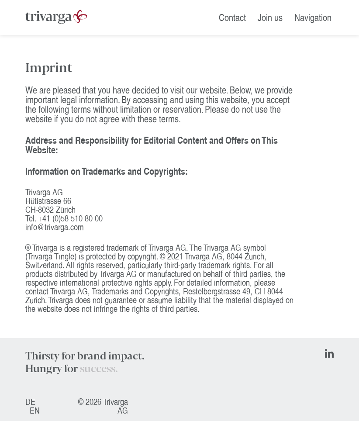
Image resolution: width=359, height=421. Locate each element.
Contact (232, 17)
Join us (270, 17)
